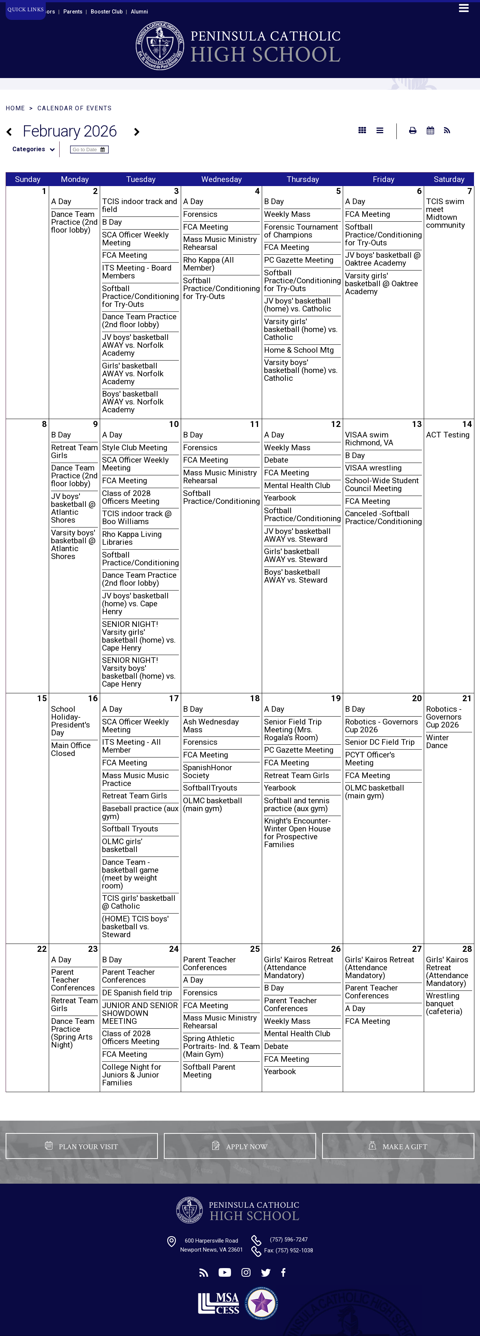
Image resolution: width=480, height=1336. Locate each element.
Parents (72, 12)
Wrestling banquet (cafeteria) (444, 1003)
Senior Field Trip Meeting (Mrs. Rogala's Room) (293, 729)
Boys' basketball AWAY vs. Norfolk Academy (133, 401)
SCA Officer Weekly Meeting (135, 238)
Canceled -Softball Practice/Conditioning (383, 517)
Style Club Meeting (134, 447)
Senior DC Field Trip (380, 742)
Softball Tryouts (130, 828)
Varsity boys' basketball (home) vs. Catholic (301, 370)
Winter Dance (437, 741)
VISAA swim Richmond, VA (369, 438)
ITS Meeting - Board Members (137, 271)
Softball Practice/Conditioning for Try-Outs (140, 296)
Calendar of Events (75, 108)
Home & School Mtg (299, 350)
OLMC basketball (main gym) (212, 804)
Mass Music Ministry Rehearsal (220, 243)
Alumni (139, 12)
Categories (35, 149)
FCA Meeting (124, 255)
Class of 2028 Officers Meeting (130, 497)
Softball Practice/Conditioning (140, 558)
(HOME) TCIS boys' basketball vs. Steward (135, 926)
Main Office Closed (71, 749)
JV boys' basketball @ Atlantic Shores (73, 508)
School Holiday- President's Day (70, 721)
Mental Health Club (297, 485)
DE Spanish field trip (137, 992)
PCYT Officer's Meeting (370, 758)
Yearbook (280, 497)
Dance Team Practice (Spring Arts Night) (72, 1033)
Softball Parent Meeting (209, 1070)
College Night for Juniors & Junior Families (131, 1074)
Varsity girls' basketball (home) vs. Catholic (301, 329)
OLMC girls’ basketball (122, 845)
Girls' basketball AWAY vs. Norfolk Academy (133, 373)
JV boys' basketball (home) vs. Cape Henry (135, 603)
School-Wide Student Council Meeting (382, 484)
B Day (112, 222)
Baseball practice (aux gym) (140, 812)
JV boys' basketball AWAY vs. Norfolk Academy (135, 345)
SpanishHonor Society (207, 771)
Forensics (200, 214)
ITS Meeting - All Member (131, 746)
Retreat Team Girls (74, 451)
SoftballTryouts (210, 787)
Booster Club (107, 12)
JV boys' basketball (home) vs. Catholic (297, 304)
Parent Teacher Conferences (73, 980)
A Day (61, 201)
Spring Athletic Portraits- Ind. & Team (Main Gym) (221, 1046)
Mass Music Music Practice (135, 779)
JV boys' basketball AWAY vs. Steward (297, 535)
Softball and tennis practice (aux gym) (297, 804)
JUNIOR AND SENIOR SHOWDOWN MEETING (140, 1013)
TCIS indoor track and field (139, 205)
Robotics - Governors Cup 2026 (381, 725)
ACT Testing (448, 434)
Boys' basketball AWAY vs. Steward (296, 576)
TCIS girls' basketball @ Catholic (139, 902)
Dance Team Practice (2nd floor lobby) (74, 222)
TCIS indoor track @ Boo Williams (137, 517)
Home (15, 108)
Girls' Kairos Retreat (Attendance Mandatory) (298, 967)
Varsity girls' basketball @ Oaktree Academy (381, 283)
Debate (276, 459)
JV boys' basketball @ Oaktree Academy (383, 259)
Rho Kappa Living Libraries (132, 538)
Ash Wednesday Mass (211, 725)
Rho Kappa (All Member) (208, 263)
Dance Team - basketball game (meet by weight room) (130, 874)
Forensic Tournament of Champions (301, 230)
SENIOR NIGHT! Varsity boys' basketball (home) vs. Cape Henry (139, 672)
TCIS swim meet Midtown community (445, 213)
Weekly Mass (287, 214)
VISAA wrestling (373, 467)
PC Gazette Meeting (298, 259)
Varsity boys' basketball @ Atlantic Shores (73, 544)
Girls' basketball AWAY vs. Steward (296, 555)
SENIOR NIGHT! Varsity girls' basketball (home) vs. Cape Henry (139, 636)
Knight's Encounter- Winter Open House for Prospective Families (297, 832)
